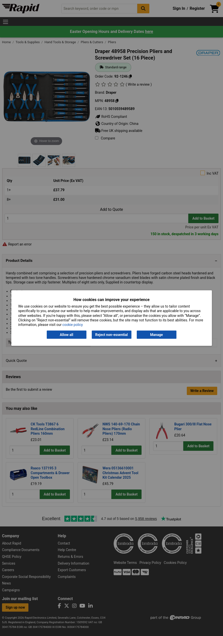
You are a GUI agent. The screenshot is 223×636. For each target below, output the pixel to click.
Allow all (66, 335)
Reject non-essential (111, 335)
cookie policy (72, 325)
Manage (156, 335)
